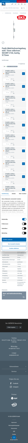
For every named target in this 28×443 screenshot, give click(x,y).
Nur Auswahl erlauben (14, 244)
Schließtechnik (8, 13)
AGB (14, 431)
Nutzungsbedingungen (14, 425)
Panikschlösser (23, 13)
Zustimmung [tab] (5, 193)
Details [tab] (14, 193)
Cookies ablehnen (14, 248)
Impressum (14, 422)
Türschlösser (15, 13)
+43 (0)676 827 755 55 (14, 348)
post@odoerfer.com (14, 355)
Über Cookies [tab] (22, 193)
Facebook (14, 383)
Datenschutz (14, 428)
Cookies (14, 434)
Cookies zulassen (7, 239)
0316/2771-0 (5, 340)
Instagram (14, 387)
